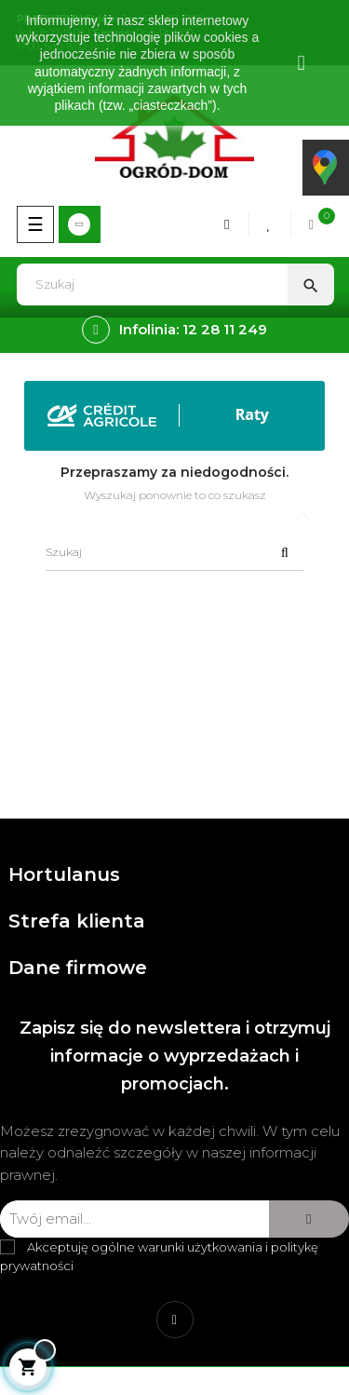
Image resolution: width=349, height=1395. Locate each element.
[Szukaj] (174, 552)
